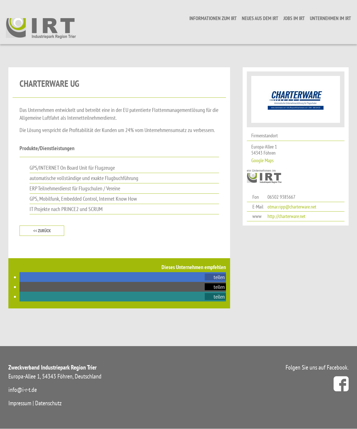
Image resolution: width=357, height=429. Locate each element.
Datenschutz (48, 403)
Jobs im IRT (291, 18)
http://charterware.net (286, 216)
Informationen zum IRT (210, 18)
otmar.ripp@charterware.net (291, 206)
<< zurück (42, 231)
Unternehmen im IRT (328, 18)
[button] (215, 277)
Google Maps (262, 160)
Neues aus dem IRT (257, 18)
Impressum (19, 403)
